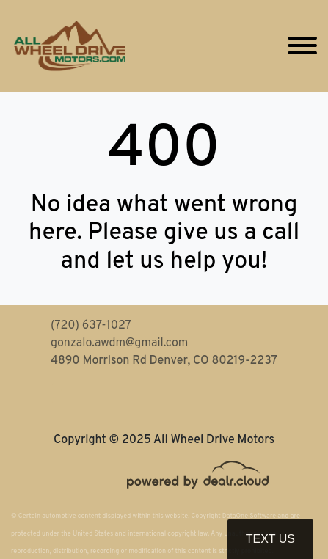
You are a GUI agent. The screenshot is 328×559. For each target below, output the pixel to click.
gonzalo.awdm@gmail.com (119, 343)
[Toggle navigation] (302, 46)
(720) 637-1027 (91, 325)
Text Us (270, 539)
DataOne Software (249, 516)
